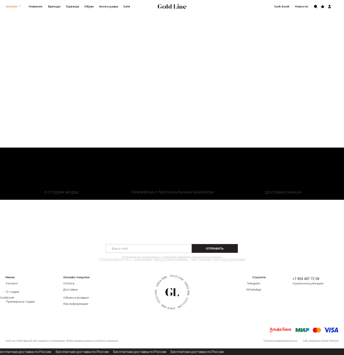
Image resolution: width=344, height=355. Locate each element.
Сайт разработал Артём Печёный (320, 341)
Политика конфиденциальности (280, 341)
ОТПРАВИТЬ (215, 248)
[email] (149, 248)
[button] (312, 283)
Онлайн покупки (76, 277)
